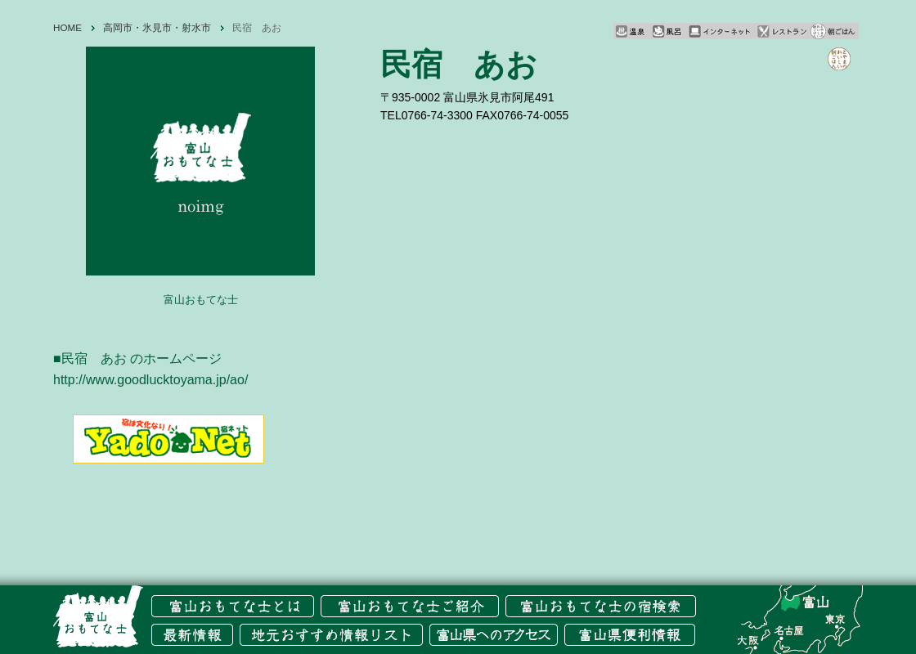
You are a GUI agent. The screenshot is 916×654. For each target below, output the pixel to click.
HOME (67, 28)
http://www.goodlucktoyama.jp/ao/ (150, 380)
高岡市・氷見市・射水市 (157, 28)
